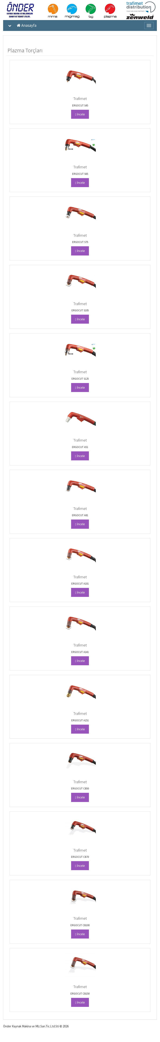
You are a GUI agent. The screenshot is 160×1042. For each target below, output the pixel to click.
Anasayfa (26, 25)
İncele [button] (80, 114)
